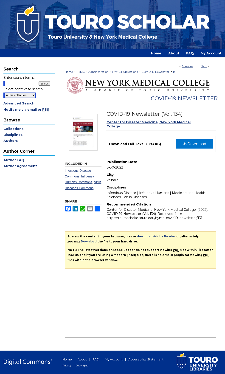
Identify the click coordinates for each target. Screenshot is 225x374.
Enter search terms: (19, 78)
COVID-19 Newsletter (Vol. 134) (145, 114)
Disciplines (12, 135)
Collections (13, 129)
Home (69, 71)
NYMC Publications (125, 71)
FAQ (96, 359)
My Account (114, 359)
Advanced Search (18, 103)
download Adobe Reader (156, 236)
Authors (10, 141)
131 (174, 71)
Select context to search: (23, 89)
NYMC (80, 71)
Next (204, 66)
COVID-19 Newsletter (155, 71)
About (82, 359)
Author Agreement (20, 166)
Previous (187, 66)
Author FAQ (13, 160)
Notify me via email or (26, 109)
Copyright (82, 365)
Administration (98, 71)
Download (194, 144)
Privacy (66, 365)
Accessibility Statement (145, 359)
